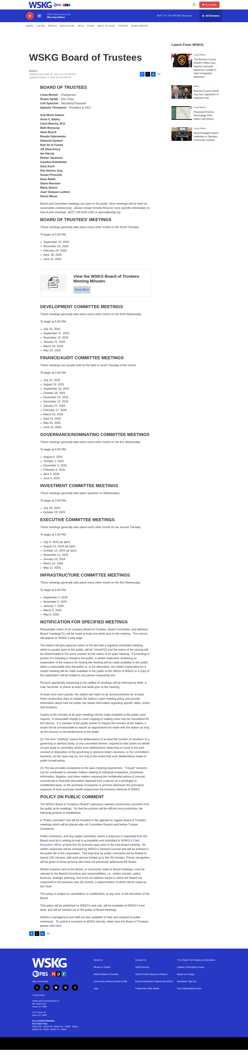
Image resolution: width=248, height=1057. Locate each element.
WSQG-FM (58, 1034)
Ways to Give (106, 33)
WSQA (75, 1034)
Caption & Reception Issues (190, 974)
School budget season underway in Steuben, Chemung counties (206, 143)
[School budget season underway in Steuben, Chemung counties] (181, 141)
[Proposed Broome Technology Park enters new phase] (181, 120)
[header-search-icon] (195, 8)
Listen (40, 33)
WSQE (68, 1034)
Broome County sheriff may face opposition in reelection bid (206, 101)
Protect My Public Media (147, 995)
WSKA (64, 1036)
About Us (98, 967)
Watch (52, 33)
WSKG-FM (36, 1034)
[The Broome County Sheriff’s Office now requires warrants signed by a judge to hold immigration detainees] (181, 67)
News (29, 33)
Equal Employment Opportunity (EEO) (154, 988)
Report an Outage (186, 981)
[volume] (39, 23)
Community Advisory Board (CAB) (110, 988)
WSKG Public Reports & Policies (151, 981)
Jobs (96, 995)
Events (123, 33)
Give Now (212, 8)
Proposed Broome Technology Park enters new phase (204, 122)
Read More (82, 296)
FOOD (90, 33)
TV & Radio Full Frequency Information (196, 967)
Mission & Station (102, 974)
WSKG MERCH (139, 33)
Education (67, 33)
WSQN (46, 1036)
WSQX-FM (47, 1034)
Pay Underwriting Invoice (189, 995)
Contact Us (140, 967)
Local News (200, 62)
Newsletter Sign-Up (186, 988)
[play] (29, 23)
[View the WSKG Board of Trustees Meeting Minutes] (53, 290)
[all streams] (210, 23)
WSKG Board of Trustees (106, 981)
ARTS (81, 33)
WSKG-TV (55, 1036)
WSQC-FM (37, 1036)
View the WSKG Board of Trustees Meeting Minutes (106, 286)
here (58, 933)
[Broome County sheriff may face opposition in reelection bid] (181, 99)
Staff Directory (142, 974)
